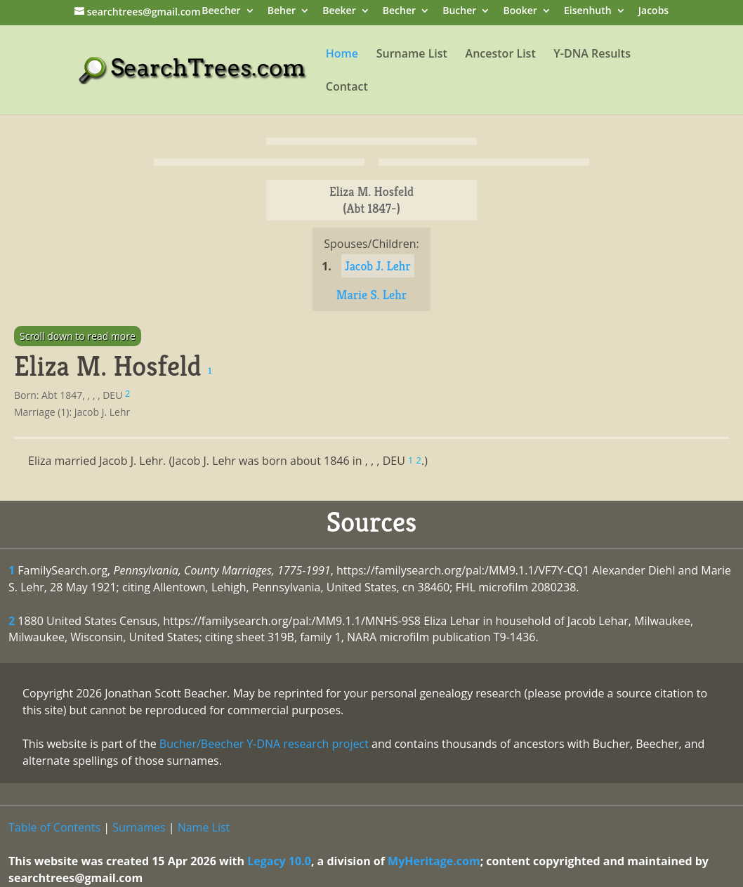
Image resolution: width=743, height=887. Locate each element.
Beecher (221, 11)
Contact (347, 87)
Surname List (411, 54)
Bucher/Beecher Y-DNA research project (264, 743)
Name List (204, 827)
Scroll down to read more (78, 336)
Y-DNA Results (592, 54)
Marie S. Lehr (371, 295)
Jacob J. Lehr (378, 266)
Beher (282, 11)
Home (342, 54)
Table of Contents (54, 827)
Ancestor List (501, 54)
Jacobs (653, 11)
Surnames (138, 827)
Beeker (339, 11)
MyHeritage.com (434, 861)
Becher (399, 11)
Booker (520, 11)
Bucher (459, 11)
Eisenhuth (588, 11)
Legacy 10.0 (279, 861)
